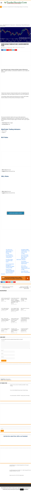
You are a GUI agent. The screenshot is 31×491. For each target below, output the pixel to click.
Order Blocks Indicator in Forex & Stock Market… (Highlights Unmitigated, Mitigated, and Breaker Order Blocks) (15, 301)
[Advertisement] (15, 16)
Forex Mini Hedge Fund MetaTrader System (9, 260)
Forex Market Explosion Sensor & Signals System (25, 262)
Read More (26, 489)
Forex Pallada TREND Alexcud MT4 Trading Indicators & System (15, 309)
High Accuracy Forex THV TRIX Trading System (17, 475)
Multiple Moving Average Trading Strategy (24, 299)
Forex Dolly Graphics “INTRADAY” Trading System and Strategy (19, 395)
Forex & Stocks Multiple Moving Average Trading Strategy (19, 390)
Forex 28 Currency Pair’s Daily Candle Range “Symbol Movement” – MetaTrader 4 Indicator (22, 257)
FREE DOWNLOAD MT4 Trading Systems (19, 47)
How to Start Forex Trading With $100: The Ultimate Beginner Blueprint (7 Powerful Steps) (15, 6)
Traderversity (4, 47)
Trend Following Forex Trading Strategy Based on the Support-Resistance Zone (25, 319)
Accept (22, 489)
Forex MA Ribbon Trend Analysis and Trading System (9, 256)
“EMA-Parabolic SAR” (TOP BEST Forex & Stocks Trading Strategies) (15, 320)
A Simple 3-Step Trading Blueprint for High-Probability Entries (15, 330)
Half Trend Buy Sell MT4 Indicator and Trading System (5, 299)
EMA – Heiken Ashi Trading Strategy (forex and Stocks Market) (5, 319)
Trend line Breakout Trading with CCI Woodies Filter (24, 329)
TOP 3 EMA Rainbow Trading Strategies (5, 309)
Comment (3, 340)
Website (2, 356)
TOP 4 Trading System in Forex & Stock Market (5, 329)
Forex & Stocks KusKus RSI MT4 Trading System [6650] (7, 287)
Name (2, 350)
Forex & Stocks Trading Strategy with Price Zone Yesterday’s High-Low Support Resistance (7, 271)
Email (2, 353)
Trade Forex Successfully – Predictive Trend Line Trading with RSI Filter (23, 287)
